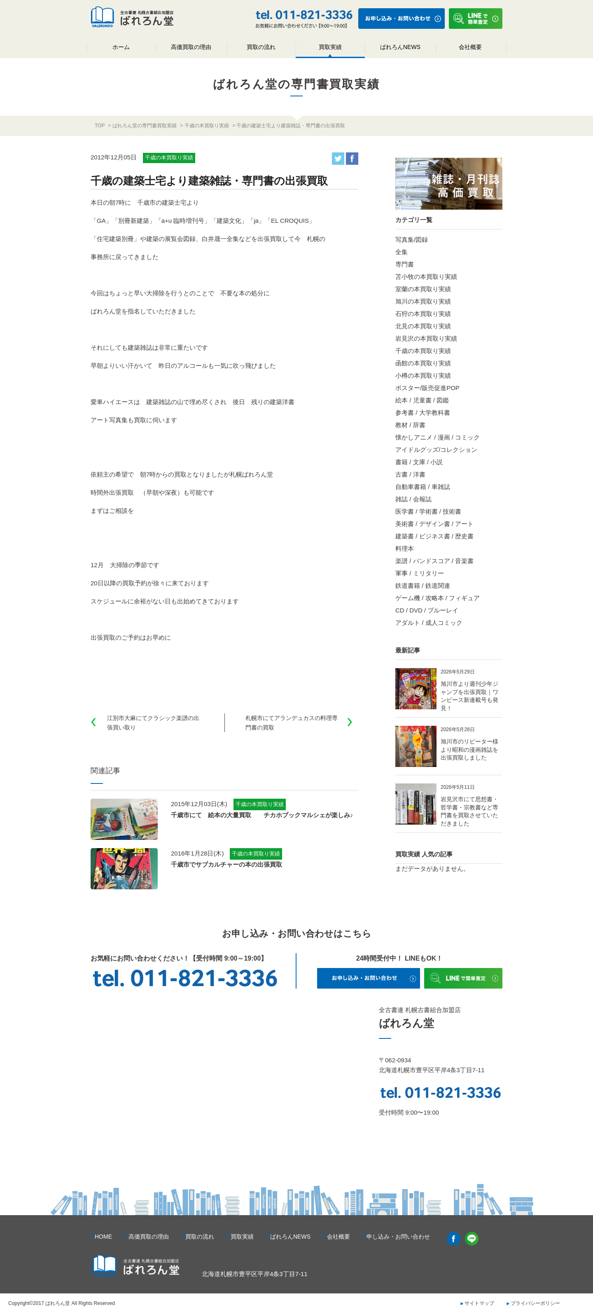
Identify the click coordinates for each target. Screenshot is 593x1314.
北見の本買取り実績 (423, 326)
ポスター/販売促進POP (427, 387)
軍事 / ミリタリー (419, 573)
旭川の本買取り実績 (423, 301)
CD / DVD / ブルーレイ (426, 610)
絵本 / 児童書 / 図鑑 (422, 400)
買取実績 (330, 47)
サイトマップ (479, 1303)
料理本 (404, 548)
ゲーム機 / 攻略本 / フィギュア (437, 597)
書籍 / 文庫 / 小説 (419, 461)
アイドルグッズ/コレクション (436, 449)
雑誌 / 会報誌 (413, 499)
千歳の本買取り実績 (423, 350)
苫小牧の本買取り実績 (426, 276)
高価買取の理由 (191, 47)
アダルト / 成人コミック (428, 622)
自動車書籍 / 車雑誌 (422, 486)
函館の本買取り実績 (423, 363)
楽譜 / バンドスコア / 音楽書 (434, 560)
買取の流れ (261, 47)
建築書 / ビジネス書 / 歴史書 (434, 536)
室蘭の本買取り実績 (423, 288)
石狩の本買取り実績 (423, 313)
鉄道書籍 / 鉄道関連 (422, 585)
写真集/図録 (411, 239)
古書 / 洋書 (410, 474)
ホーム (121, 47)
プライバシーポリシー (535, 1303)
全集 (401, 251)
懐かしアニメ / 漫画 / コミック (437, 437)
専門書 (404, 264)
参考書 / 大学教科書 (422, 412)
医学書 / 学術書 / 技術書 (428, 511)
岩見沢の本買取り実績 (426, 338)
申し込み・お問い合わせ (398, 1236)
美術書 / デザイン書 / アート (434, 523)
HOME (103, 1236)
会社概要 (470, 47)
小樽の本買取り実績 (423, 375)
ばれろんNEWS (400, 47)
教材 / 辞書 (410, 424)
